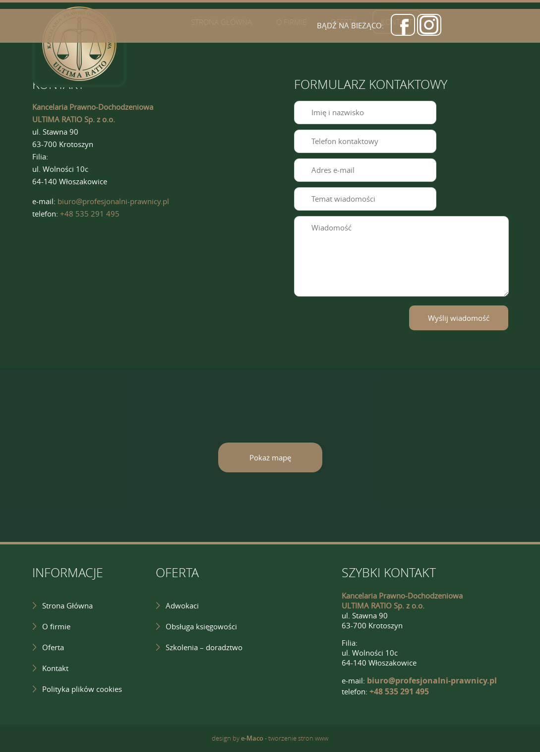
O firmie (56, 626)
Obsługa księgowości (201, 626)
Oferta (53, 647)
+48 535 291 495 (90, 214)
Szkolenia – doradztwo (204, 647)
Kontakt (55, 668)
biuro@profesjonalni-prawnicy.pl (113, 201)
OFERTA (177, 572)
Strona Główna (67, 605)
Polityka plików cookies (82, 689)
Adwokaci (182, 605)
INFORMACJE (67, 572)
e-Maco (252, 738)
